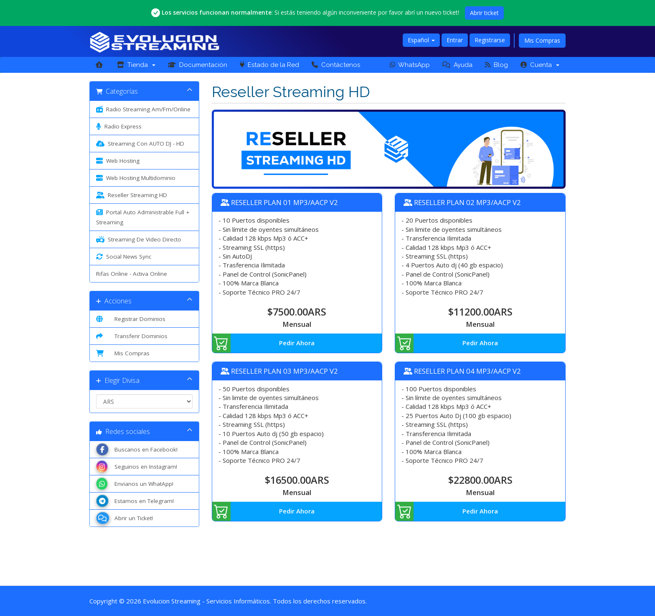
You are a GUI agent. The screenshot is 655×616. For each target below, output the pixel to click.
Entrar (455, 40)
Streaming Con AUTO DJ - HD (140, 144)
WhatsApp (410, 65)
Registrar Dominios (130, 319)
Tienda (136, 65)
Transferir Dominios (132, 336)
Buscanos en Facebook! (137, 449)
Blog (496, 65)
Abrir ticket (484, 13)
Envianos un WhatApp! (134, 484)
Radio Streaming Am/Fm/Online (143, 109)
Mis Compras (542, 40)
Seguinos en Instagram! (136, 467)
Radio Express (119, 126)
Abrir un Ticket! (124, 518)
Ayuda (457, 65)
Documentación (197, 65)
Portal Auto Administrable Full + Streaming (142, 216)
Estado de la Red (269, 65)
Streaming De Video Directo (138, 239)
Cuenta (539, 65)
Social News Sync (123, 257)
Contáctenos (336, 65)
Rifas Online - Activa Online (131, 273)
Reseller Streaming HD (131, 195)
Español (421, 40)
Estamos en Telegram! (135, 501)
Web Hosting (118, 161)
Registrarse (490, 40)
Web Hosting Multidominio (135, 178)
